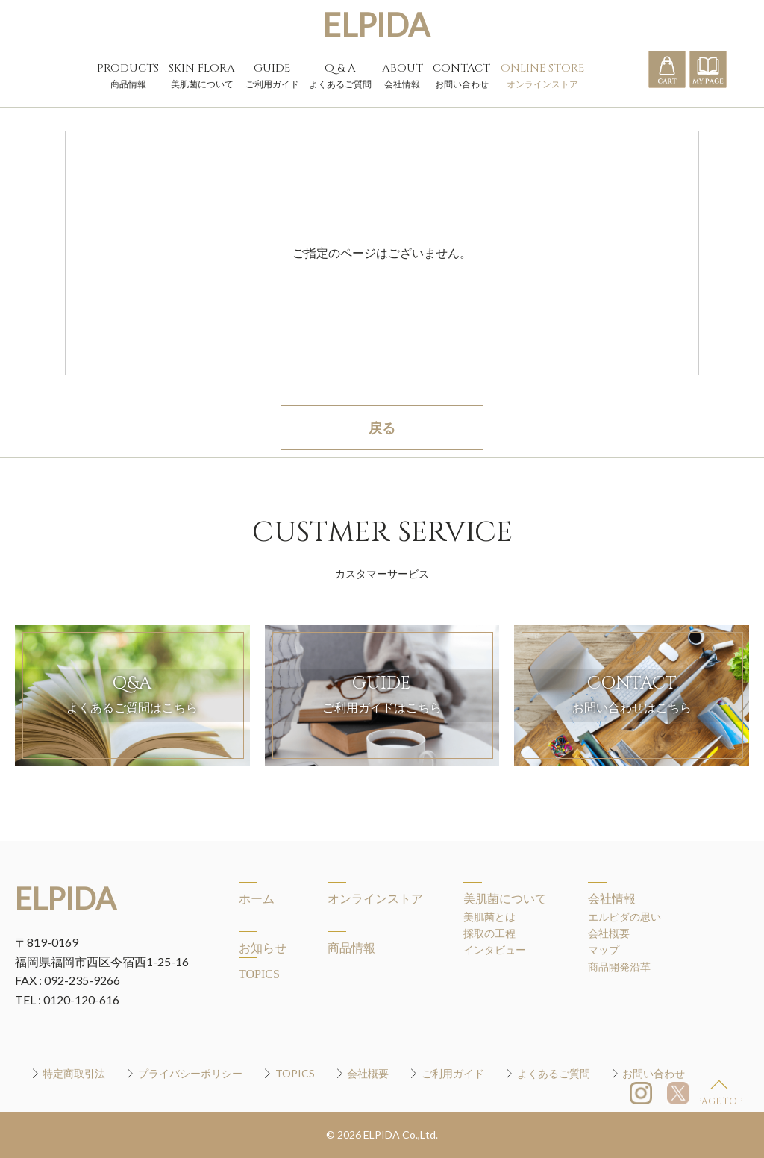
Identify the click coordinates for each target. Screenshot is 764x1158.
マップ (603, 949)
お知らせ (262, 948)
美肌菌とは (489, 916)
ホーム (257, 898)
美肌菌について (505, 898)
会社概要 (609, 933)
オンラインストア (375, 898)
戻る (382, 427)
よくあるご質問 (553, 1073)
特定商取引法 (74, 1073)
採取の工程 (489, 933)
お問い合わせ (653, 1073)
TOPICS (259, 974)
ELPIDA (376, 24)
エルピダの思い (624, 916)
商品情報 (351, 948)
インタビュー (494, 949)
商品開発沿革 (619, 966)
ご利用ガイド (453, 1073)
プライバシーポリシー (190, 1073)
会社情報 (612, 898)
